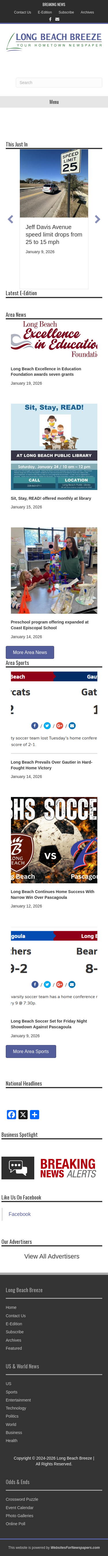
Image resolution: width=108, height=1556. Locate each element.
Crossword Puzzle (22, 1499)
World (11, 1424)
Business (14, 1432)
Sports (11, 1392)
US (8, 1383)
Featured (14, 1348)
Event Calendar (20, 1507)
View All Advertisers (51, 1256)
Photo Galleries (19, 1515)
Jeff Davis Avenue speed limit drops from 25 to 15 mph (54, 234)
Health (11, 1440)
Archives (87, 12)
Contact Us (22, 12)
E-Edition (45, 12)
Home (11, 1307)
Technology (16, 1408)
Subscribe (66, 12)
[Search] (59, 82)
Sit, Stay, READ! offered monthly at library (51, 498)
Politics (12, 1416)
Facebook (20, 1214)
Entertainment (18, 1400)
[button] (10, 219)
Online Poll (15, 1523)
